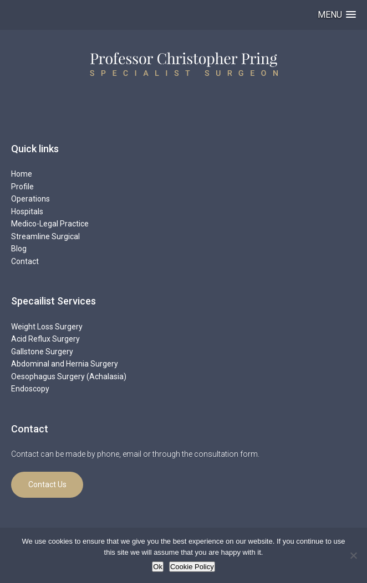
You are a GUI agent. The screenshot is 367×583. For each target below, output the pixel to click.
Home (21, 173)
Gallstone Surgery (42, 351)
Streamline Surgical (45, 236)
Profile (22, 186)
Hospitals (27, 211)
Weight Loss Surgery (47, 326)
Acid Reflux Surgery (45, 338)
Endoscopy (30, 388)
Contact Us (47, 484)
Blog (19, 248)
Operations (30, 198)
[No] (353, 555)
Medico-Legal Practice (50, 223)
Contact (25, 261)
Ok (157, 567)
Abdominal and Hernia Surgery (64, 363)
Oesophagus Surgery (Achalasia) (68, 376)
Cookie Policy (192, 567)
